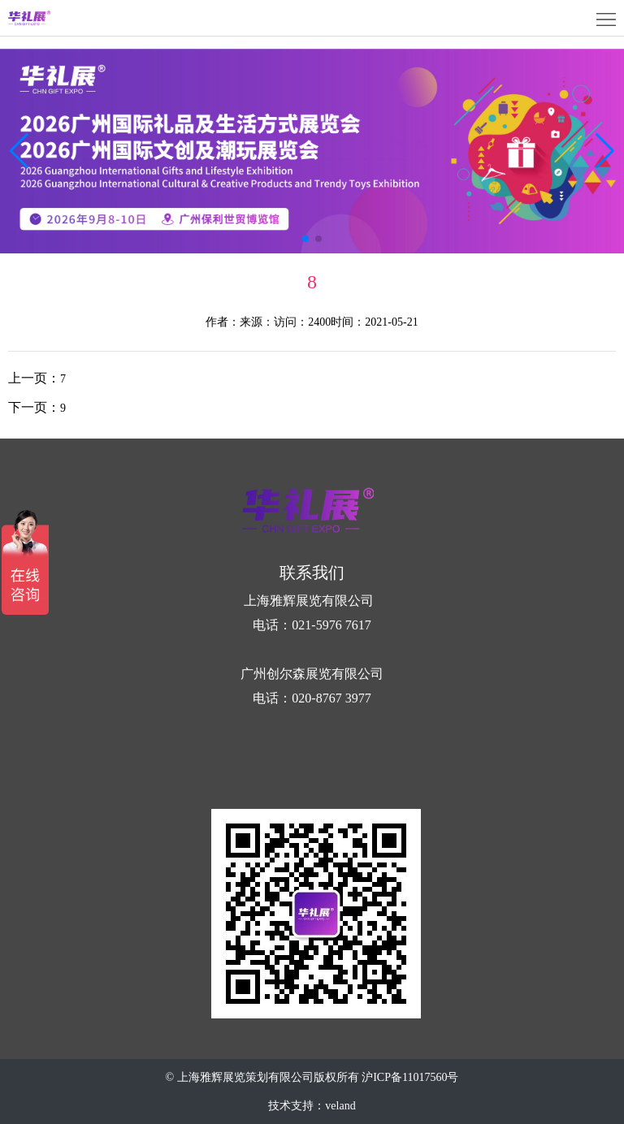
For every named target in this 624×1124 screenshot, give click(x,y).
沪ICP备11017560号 (410, 1077)
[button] (605, 151)
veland (340, 1106)
